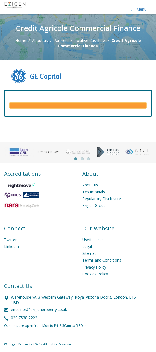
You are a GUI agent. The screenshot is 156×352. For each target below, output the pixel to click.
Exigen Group (94, 205)
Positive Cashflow (90, 40)
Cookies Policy (95, 273)
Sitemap (89, 253)
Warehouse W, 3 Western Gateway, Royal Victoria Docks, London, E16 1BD (73, 300)
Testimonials (93, 191)
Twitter (10, 239)
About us (40, 40)
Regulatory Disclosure (101, 198)
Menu (137, 9)
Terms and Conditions (101, 260)
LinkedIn (11, 246)
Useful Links (93, 239)
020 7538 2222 (24, 317)
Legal (87, 246)
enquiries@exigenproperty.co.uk (39, 309)
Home (20, 40)
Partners (61, 40)
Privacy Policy (94, 267)
